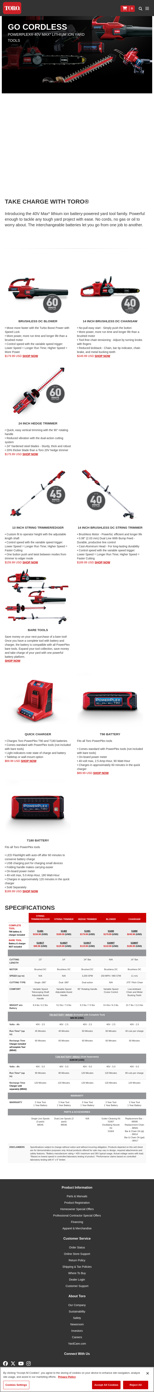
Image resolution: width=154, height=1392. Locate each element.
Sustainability (77, 1311)
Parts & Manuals (77, 1196)
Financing (77, 1222)
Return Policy (77, 1260)
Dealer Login (77, 1279)
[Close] (147, 1373)
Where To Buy (77, 1273)
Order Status (77, 1247)
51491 (87, 931)
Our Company (77, 1305)
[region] (77, 1379)
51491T (87, 943)
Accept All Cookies (106, 1384)
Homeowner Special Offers (77, 1209)
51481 (40, 931)
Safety (77, 1318)
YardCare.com (77, 1343)
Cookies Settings (16, 1384)
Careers (77, 1337)
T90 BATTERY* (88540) (61, 1015)
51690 (111, 931)
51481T (40, 943)
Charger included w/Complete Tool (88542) (17, 1047)
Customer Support (77, 1286)
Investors (77, 1330)
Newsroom (77, 1324)
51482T (64, 943)
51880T (134, 943)
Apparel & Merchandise (77, 1228)
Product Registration (77, 1202)
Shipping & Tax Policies (76, 1266)
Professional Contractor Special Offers (77, 1215)
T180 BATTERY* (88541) (67, 1056)
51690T (110, 943)
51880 (134, 931)
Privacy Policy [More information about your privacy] (67, 1376)
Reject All (136, 1384)
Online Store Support (77, 1253)
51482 (64, 931)
